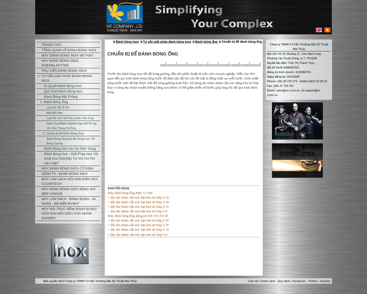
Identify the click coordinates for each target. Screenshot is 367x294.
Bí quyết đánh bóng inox (63, 86)
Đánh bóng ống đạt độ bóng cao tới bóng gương (71, 141)
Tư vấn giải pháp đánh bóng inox (67, 78)
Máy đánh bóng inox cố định (68, 168)
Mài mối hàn (55, 112)
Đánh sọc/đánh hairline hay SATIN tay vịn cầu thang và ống (72, 126)
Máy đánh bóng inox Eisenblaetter (60, 63)
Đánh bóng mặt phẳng (60, 97)
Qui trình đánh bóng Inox (63, 91)
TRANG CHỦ (51, 45)
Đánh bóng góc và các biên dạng (70, 148)
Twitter (312, 281)
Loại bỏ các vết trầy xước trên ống (70, 118)
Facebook (298, 281)
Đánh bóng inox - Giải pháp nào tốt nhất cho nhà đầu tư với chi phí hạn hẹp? (71, 158)
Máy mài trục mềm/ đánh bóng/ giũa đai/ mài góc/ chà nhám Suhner (69, 213)
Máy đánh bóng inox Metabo (67, 55)
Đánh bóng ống (56, 102)
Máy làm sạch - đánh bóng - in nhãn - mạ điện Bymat (69, 201)
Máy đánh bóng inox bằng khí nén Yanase (68, 191)
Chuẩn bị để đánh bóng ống (65, 133)
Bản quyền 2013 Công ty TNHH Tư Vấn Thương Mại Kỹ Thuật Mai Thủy (90, 281)
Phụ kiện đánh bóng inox (64, 71)
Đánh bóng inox (127, 42)
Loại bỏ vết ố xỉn (58, 107)
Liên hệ (253, 281)
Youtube (325, 281)
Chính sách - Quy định (275, 281)
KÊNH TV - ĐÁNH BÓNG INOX (65, 174)
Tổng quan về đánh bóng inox (69, 50)
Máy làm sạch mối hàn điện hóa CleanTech (70, 181)
